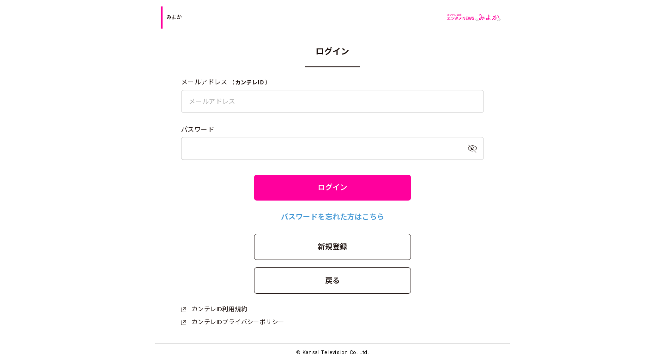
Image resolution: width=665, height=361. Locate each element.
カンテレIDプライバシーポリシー (232, 322)
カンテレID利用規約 (214, 309)
